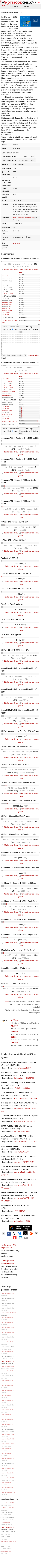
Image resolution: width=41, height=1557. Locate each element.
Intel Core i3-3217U (7, 308)
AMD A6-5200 (5, 406)
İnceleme (25, 6)
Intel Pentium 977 (6, 1482)
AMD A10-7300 (6, 312)
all (9, 329)
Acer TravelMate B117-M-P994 (25, 1098)
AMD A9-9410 (6, 1522)
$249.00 (14, 1031)
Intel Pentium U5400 (7, 1385)
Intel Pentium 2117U (7, 1424)
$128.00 (14, 1020)
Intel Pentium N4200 (7, 1444)
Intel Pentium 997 (6, 1453)
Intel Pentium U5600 (7, 1487)
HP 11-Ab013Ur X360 (22, 1132)
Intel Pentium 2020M (7, 1293)
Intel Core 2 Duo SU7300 (8, 391)
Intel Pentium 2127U (7, 1371)
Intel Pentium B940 (7, 1400)
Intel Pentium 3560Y (7, 1468)
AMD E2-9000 (5, 418)
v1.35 (2, 1049)
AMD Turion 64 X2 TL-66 (9, 1508)
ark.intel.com (17, 243)
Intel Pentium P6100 (7, 1439)
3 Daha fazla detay (10, 827)
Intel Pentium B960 (7, 1342)
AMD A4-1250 (5, 275)
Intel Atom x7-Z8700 (7, 382)
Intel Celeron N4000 (8, 1503)
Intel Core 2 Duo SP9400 (8, 1542)
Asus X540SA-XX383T (22, 1152)
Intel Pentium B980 (7, 1322)
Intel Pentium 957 (6, 1414)
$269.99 (14, 1026)
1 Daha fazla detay (10, 566)
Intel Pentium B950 (7, 1317)
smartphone (24, 329)
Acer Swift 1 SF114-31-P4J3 (24, 1121)
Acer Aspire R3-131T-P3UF (24, 1162)
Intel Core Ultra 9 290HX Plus (9, 421)
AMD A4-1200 (5, 379)
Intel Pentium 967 (6, 1395)
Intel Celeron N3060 (7, 386)
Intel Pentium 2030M (7, 1327)
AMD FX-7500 (5, 314)
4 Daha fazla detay (10, 494)
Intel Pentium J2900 (7, 1478)
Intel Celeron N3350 (7, 414)
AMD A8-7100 (5, 408)
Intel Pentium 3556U (7, 1410)
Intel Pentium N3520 (7, 294)
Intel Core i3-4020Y (7, 310)
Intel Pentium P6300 (7, 1419)
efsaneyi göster (34, 355)
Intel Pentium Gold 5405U (9, 1313)
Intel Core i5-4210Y (7, 302)
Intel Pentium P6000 (7, 1380)
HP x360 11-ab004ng (22, 1088)
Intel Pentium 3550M (7, 1332)
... (38, 6)
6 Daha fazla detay (10, 270)
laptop (15, 329)
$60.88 (14, 1037)
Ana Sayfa (14, 6)
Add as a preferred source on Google (20, 1227)
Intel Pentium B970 (7, 1351)
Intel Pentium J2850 (7, 1458)
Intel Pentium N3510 (7, 1390)
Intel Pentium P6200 (7, 1434)
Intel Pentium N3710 (8, 1361)
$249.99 (14, 1043)
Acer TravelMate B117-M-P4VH (25, 1142)
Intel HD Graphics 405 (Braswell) (23, 217)
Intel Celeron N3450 (7, 304)
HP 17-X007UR (19, 1211)
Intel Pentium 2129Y (7, 395)
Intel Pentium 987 (6, 1448)
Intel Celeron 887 (6, 1551)
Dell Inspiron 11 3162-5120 (24, 1078)
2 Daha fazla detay (10, 452)
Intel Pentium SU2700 (8, 1492)
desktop (34, 329)
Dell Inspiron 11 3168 (22, 1221)
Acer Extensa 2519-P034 (23, 1068)
